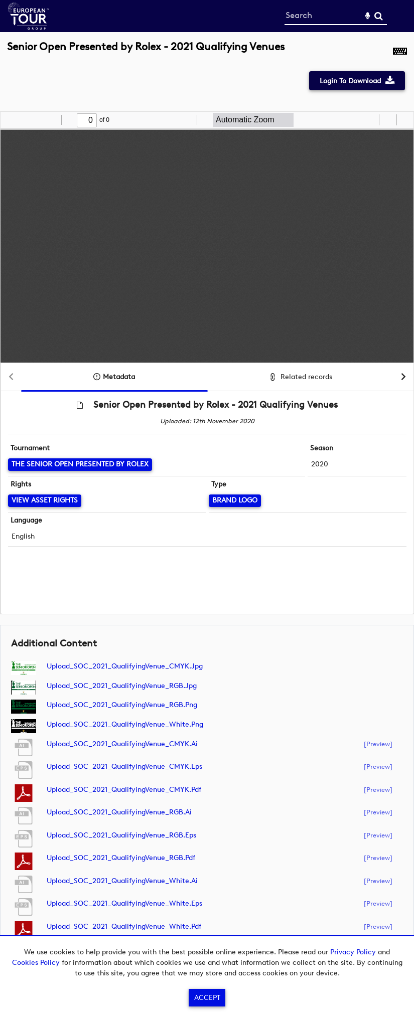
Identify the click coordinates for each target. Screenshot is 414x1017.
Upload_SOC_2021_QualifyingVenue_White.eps (124, 903)
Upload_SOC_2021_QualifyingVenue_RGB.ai (119, 812)
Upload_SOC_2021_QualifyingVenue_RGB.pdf (121, 858)
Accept (207, 997)
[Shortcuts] (400, 52)
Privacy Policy (353, 952)
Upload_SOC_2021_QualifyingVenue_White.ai (122, 881)
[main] (207, 499)
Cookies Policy (36, 962)
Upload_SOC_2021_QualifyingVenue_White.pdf (124, 926)
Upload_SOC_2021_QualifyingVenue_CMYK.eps (124, 766)
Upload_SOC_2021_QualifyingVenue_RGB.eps (121, 835)
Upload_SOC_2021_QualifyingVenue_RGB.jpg (122, 686)
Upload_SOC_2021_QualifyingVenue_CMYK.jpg (125, 666)
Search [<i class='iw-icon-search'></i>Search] (378, 16)
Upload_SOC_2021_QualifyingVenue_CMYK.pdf (124, 789)
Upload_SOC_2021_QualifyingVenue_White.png (125, 724)
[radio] (370, 120)
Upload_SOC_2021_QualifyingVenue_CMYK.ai (122, 744)
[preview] (378, 744)
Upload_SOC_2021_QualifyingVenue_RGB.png (122, 705)
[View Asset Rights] (44, 500)
